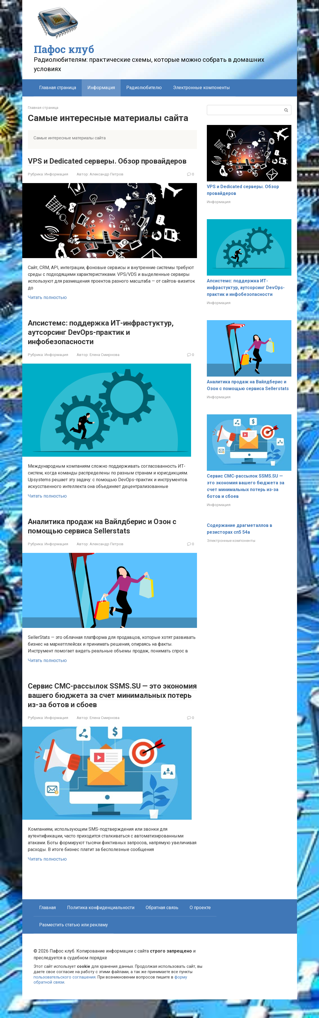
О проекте (200, 926)
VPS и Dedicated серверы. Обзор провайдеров (92, 165)
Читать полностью (47, 306)
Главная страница (57, 87)
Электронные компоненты (201, 87)
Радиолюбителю (144, 87)
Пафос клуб (64, 49)
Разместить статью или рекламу (73, 943)
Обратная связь (162, 926)
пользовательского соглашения (65, 995)
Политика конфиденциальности (100, 926)
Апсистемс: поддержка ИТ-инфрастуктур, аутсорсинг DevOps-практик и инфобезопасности (98, 341)
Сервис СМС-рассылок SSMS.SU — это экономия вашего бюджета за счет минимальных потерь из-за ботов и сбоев (105, 709)
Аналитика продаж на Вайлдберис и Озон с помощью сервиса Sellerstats (102, 535)
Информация (56, 183)
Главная (47, 926)
